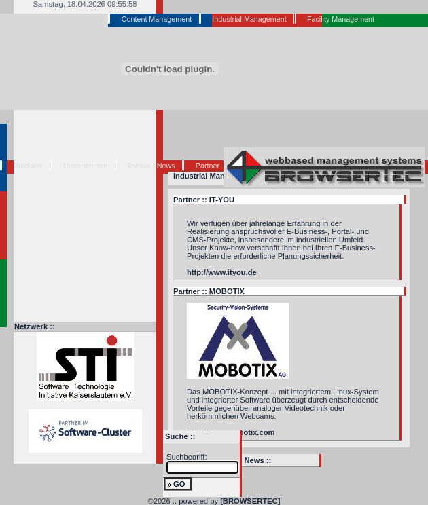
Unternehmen (85, 166)
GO (179, 484)
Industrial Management (249, 19)
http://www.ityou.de (222, 272)
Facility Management (340, 19)
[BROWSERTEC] (250, 501)
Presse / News (151, 166)
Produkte (28, 166)
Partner (207, 166)
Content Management (157, 19)
